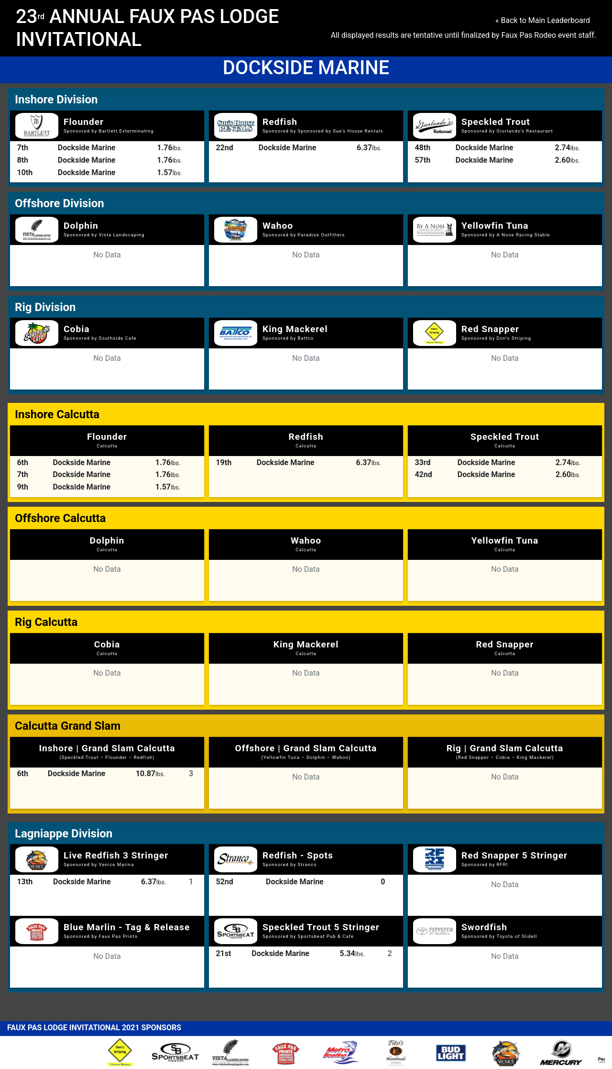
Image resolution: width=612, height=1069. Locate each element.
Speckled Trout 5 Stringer (321, 927)
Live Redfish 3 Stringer (116, 855)
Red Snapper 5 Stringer (514, 855)
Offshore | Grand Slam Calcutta (306, 751)
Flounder (84, 121)
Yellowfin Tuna (495, 225)
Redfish (279, 121)
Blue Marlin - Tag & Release (127, 927)
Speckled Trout (495, 121)
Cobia (77, 328)
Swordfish (484, 927)
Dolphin (81, 225)
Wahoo (277, 225)
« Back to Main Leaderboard (542, 20)
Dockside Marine (87, 147)
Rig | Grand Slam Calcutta (505, 751)
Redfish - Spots (297, 855)
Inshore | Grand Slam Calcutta (107, 751)
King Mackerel (295, 328)
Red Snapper (490, 328)
